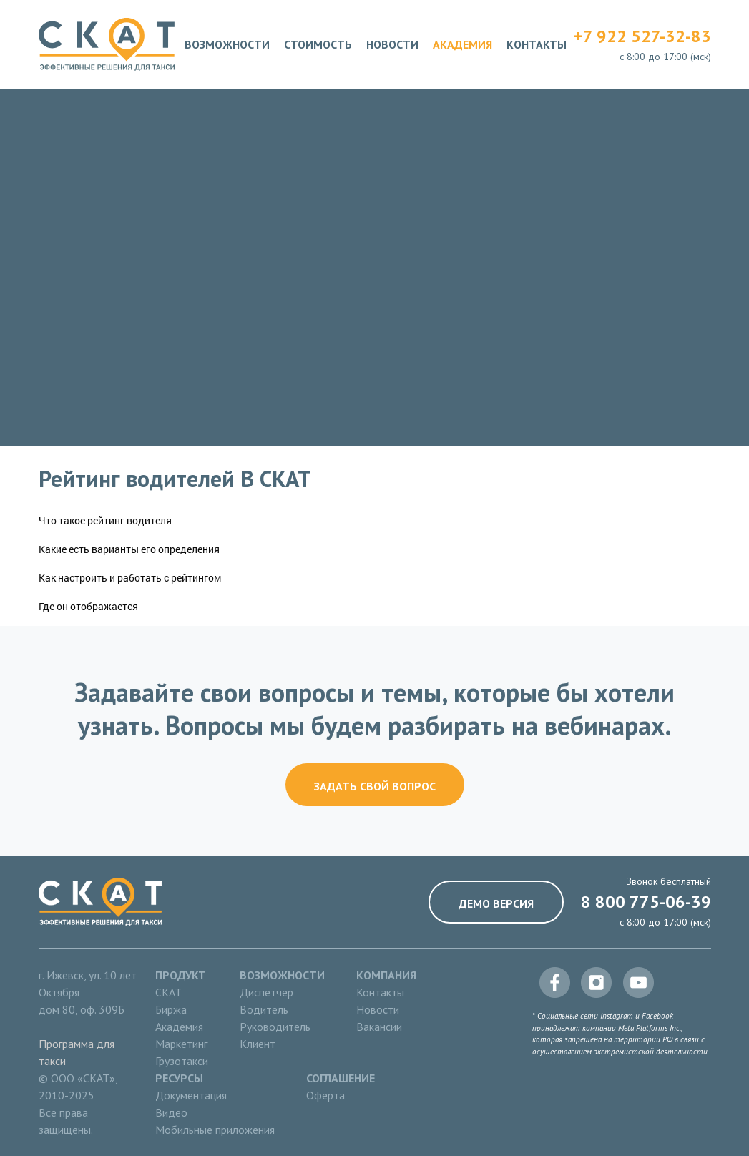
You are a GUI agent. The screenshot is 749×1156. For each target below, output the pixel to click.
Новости (392, 44)
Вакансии (379, 1026)
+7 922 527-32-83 (642, 36)
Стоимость (318, 44)
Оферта (325, 1095)
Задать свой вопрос (375, 786)
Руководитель (275, 1026)
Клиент (257, 1044)
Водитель (264, 1009)
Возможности (227, 44)
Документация (191, 1095)
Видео (171, 1112)
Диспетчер (266, 992)
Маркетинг (181, 1044)
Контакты (536, 44)
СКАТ (168, 992)
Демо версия (496, 903)
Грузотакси (181, 1061)
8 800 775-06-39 (646, 902)
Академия (462, 44)
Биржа (171, 1009)
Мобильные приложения (215, 1129)
